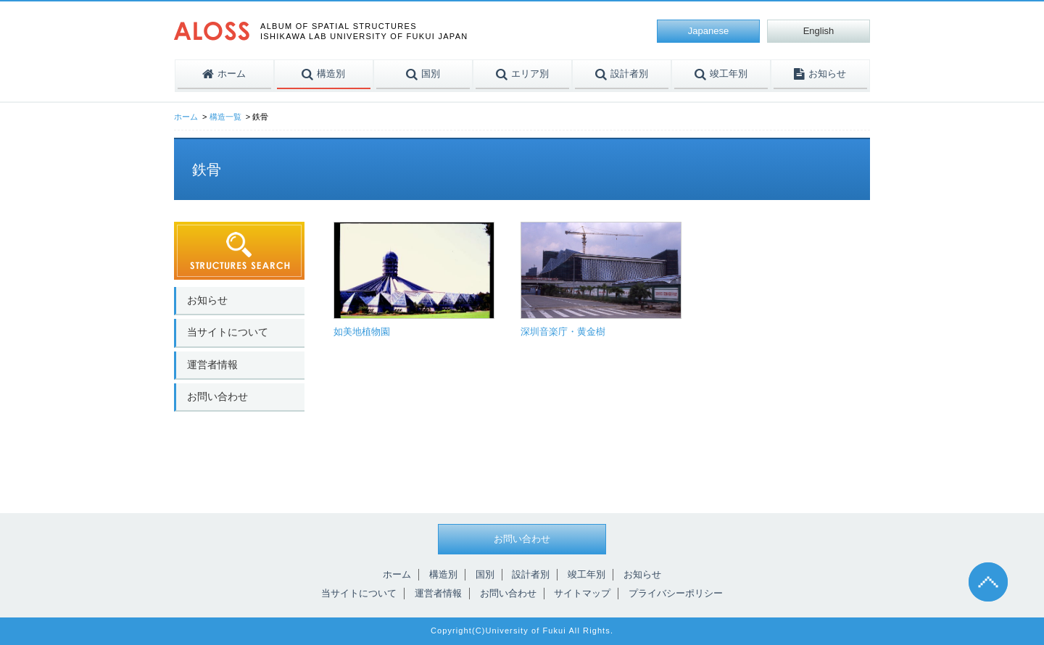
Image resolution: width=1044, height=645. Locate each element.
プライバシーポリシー (676, 593)
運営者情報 (212, 364)
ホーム (186, 116)
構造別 (443, 574)
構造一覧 (225, 116)
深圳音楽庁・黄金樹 (563, 331)
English (818, 30)
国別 (485, 574)
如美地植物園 (362, 331)
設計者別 (531, 574)
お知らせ (207, 300)
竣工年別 (586, 574)
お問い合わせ (217, 396)
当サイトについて (227, 332)
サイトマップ (582, 593)
